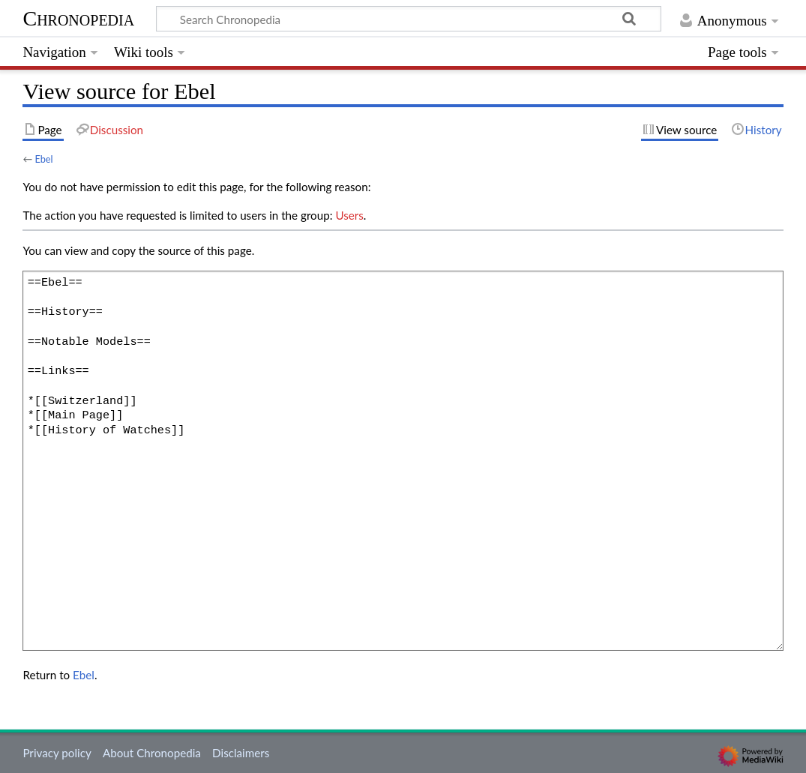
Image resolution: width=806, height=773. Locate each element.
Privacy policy (56, 753)
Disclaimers (240, 753)
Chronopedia (78, 18)
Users (349, 215)
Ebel (43, 159)
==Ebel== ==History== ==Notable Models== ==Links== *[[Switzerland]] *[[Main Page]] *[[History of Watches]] (402, 460)
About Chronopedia (152, 753)
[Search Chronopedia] (409, 19)
